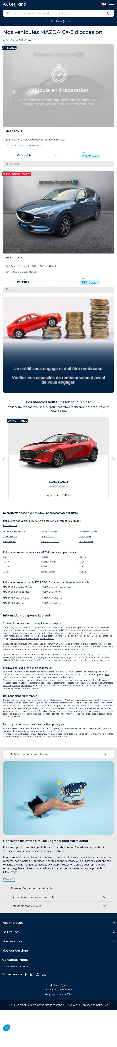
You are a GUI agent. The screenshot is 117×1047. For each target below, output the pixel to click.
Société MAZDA (86, 541)
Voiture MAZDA (10, 525)
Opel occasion (35, 677)
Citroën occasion (20, 677)
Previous (3, 458)
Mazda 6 (82, 557)
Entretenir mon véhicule (26, 906)
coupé (51, 638)
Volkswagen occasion (22, 685)
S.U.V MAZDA (85, 537)
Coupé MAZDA (48, 537)
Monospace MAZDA (88, 532)
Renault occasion (101, 680)
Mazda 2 (44, 557)
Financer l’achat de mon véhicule (31, 888)
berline (29, 638)
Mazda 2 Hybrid (48, 562)
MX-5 (81, 567)
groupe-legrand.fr (91, 644)
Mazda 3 (44, 567)
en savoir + (9, 878)
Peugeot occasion (11, 683)
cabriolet (44, 638)
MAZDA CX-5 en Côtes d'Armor (17, 587)
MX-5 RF (82, 572)
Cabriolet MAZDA (49, 532)
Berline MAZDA (10, 537)
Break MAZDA (9, 541)
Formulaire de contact (16, 966)
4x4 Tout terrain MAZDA (14, 532)
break (36, 638)
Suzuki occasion (66, 677)
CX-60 (6, 567)
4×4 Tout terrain (18, 638)
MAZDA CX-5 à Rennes (13, 603)
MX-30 (82, 562)
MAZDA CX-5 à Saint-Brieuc (16, 598)
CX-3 (5, 557)
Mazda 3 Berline (48, 572)
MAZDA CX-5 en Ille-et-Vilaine (17, 592)
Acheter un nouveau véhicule (29, 754)
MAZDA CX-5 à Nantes (51, 598)
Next (113, 458)
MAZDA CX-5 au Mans (51, 603)
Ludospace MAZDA (50, 541)
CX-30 (6, 562)
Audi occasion (96, 683)
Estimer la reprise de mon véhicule (32, 897)
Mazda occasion (50, 677)
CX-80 (6, 572)
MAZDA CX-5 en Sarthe (51, 592)
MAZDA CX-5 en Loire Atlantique (56, 587)
